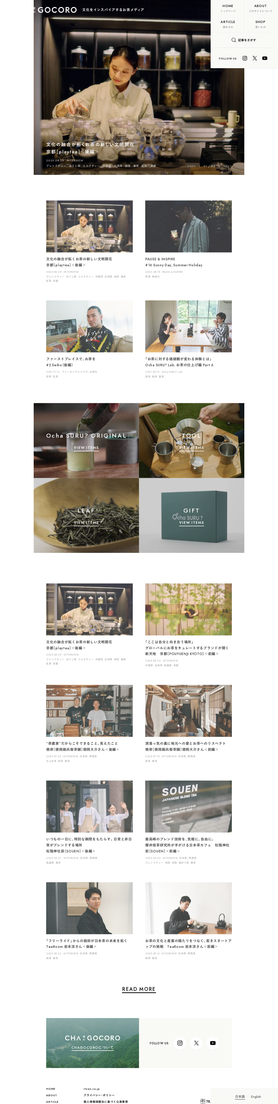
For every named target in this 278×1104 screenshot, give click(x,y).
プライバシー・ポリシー (65, 1095)
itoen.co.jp (58, 1089)
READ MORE (105, 990)
